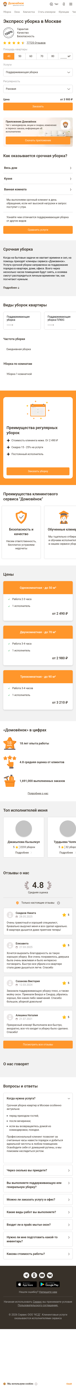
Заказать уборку (38, 471)
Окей (69, 1384)
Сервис (37, 1301)
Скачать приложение (38, 140)
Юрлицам (64, 12)
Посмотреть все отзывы (38, 1044)
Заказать (38, 106)
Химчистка (29, 12)
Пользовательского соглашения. (38, 1305)
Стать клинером (47, 12)
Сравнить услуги (38, 229)
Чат (56, 4)
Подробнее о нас (38, 793)
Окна (17, 12)
